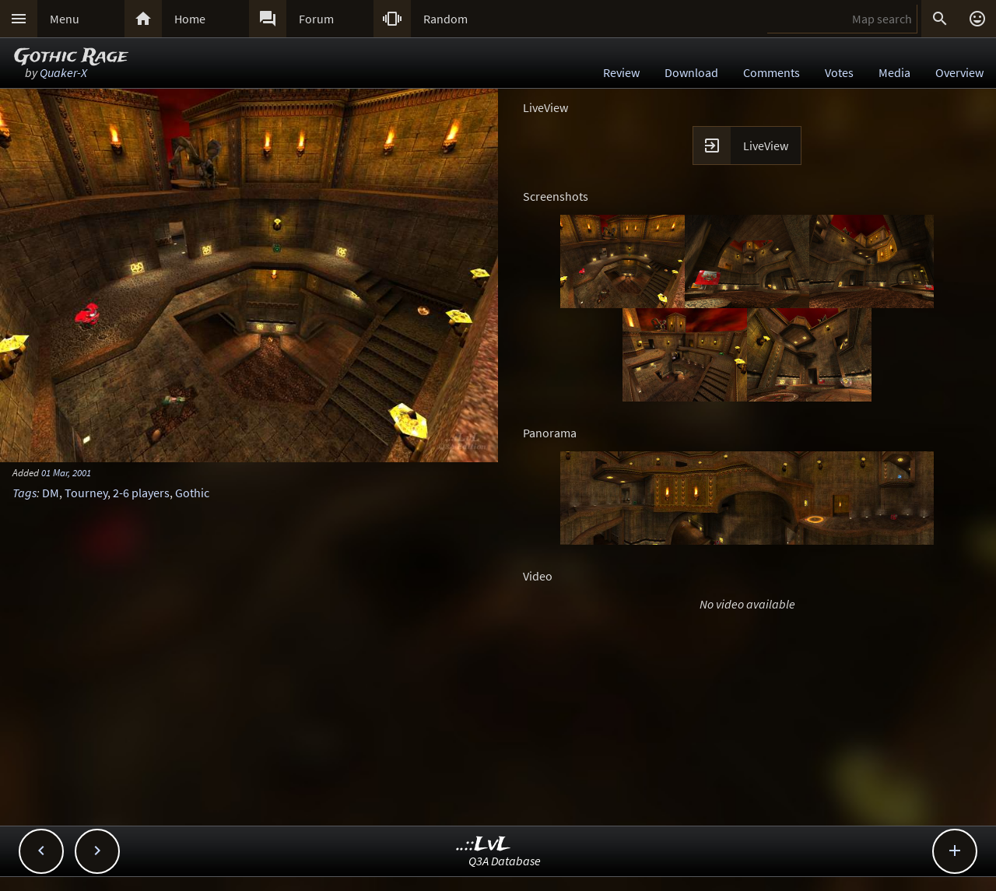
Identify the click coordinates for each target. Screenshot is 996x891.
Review (621, 72)
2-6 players (141, 492)
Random (445, 18)
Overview (959, 72)
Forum (316, 18)
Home (189, 18)
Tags (24, 492)
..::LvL (484, 844)
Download (691, 72)
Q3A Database (504, 860)
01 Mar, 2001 (66, 472)
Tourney (86, 492)
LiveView (765, 145)
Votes (839, 72)
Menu (64, 18)
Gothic (192, 492)
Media (894, 72)
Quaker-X (63, 72)
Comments (771, 72)
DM (50, 492)
